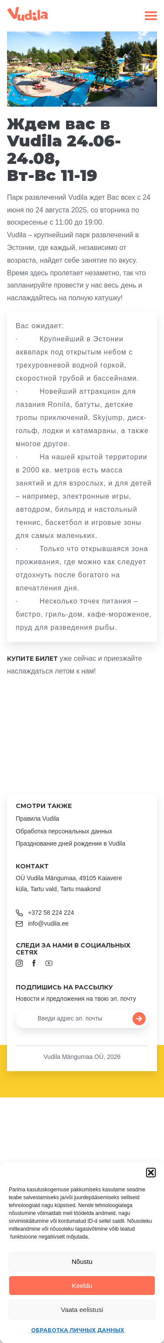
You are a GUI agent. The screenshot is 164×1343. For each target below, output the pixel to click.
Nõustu (82, 1261)
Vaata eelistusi (82, 1309)
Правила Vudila (37, 818)
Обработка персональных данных (64, 831)
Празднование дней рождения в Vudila (70, 843)
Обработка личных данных (77, 1330)
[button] (151, 1172)
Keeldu (82, 1285)
